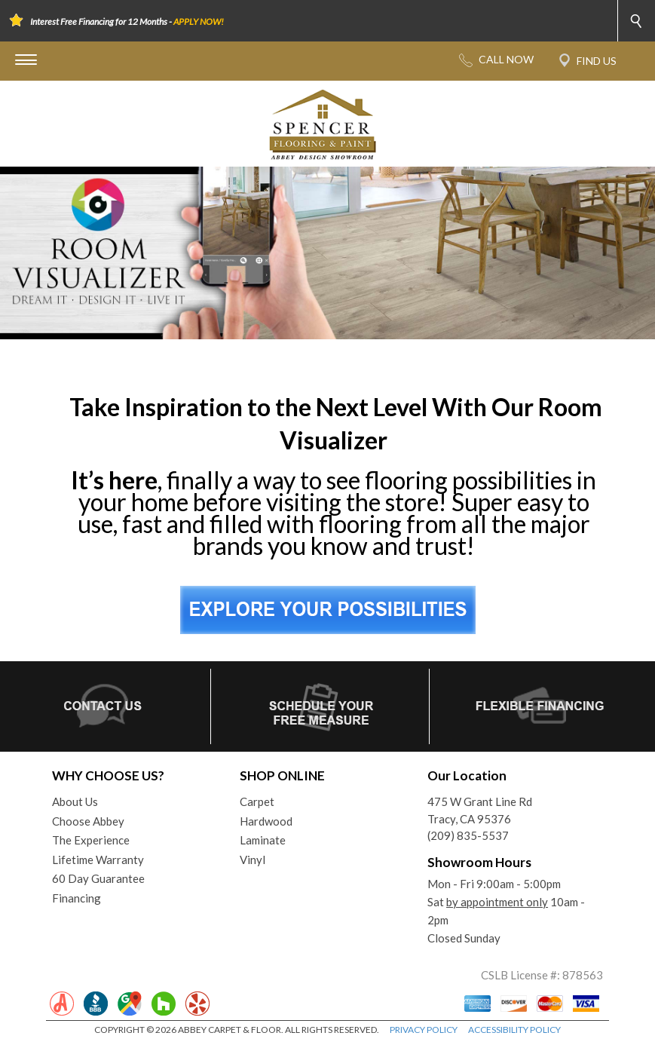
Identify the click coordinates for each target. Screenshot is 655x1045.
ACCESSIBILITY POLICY (514, 1029)
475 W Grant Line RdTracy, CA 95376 (479, 810)
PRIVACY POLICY (424, 1029)
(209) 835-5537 (468, 835)
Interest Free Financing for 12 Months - (127, 21)
